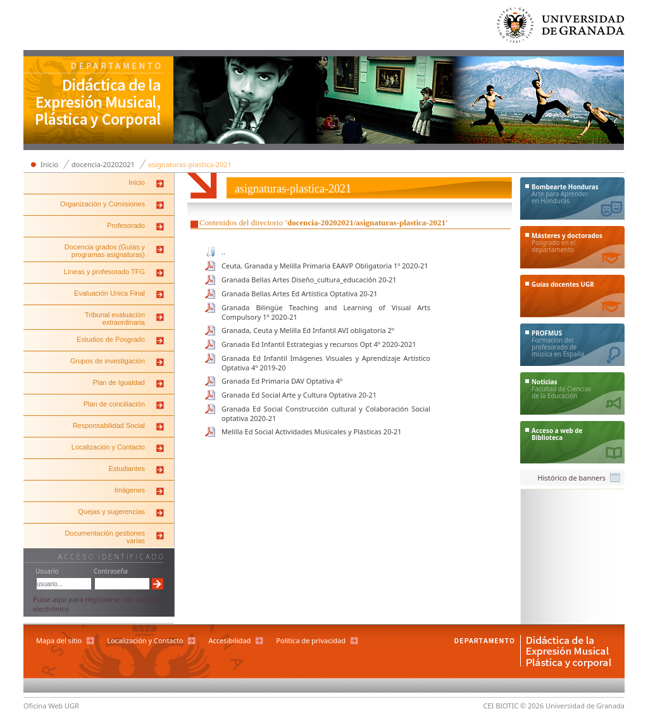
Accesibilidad (229, 640)
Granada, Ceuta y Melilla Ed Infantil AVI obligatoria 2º (307, 330)
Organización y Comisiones (102, 204)
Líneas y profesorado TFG (104, 271)
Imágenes (130, 490)
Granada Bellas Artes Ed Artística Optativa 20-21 (299, 293)
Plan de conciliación (114, 404)
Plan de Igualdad (118, 382)
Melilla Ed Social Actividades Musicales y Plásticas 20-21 (311, 431)
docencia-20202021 (103, 164)
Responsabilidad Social (109, 425)
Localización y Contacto (108, 447)
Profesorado (126, 225)
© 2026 (532, 705)
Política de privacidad (311, 640)
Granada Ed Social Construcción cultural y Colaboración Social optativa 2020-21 (325, 413)
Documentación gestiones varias (105, 536)
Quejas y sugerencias (111, 511)
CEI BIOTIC (501, 705)
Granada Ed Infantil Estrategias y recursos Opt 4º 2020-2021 (318, 344)
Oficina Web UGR (51, 705)
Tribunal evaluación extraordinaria (115, 318)
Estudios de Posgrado (111, 339)
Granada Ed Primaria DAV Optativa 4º (281, 381)
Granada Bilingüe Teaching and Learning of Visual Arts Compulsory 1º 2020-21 (325, 312)
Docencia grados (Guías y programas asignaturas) (105, 250)
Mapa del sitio (59, 640)
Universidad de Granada (561, 28)
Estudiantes (127, 468)
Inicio (49, 164)
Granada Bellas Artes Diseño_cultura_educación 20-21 (309, 279)
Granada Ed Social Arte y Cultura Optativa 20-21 (299, 394)
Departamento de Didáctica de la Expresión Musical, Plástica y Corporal (98, 101)
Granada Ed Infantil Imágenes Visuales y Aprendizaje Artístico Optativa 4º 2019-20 (325, 362)
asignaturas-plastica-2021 (190, 164)
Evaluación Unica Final (109, 293)
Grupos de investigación (107, 361)
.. (223, 251)
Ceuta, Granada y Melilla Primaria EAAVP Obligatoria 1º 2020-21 (324, 265)
